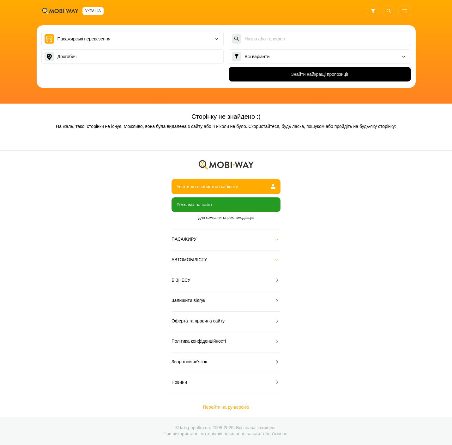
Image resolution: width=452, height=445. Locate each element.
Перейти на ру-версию (226, 407)
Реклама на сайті (194, 204)
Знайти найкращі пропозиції (319, 74)
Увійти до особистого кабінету (226, 186)
